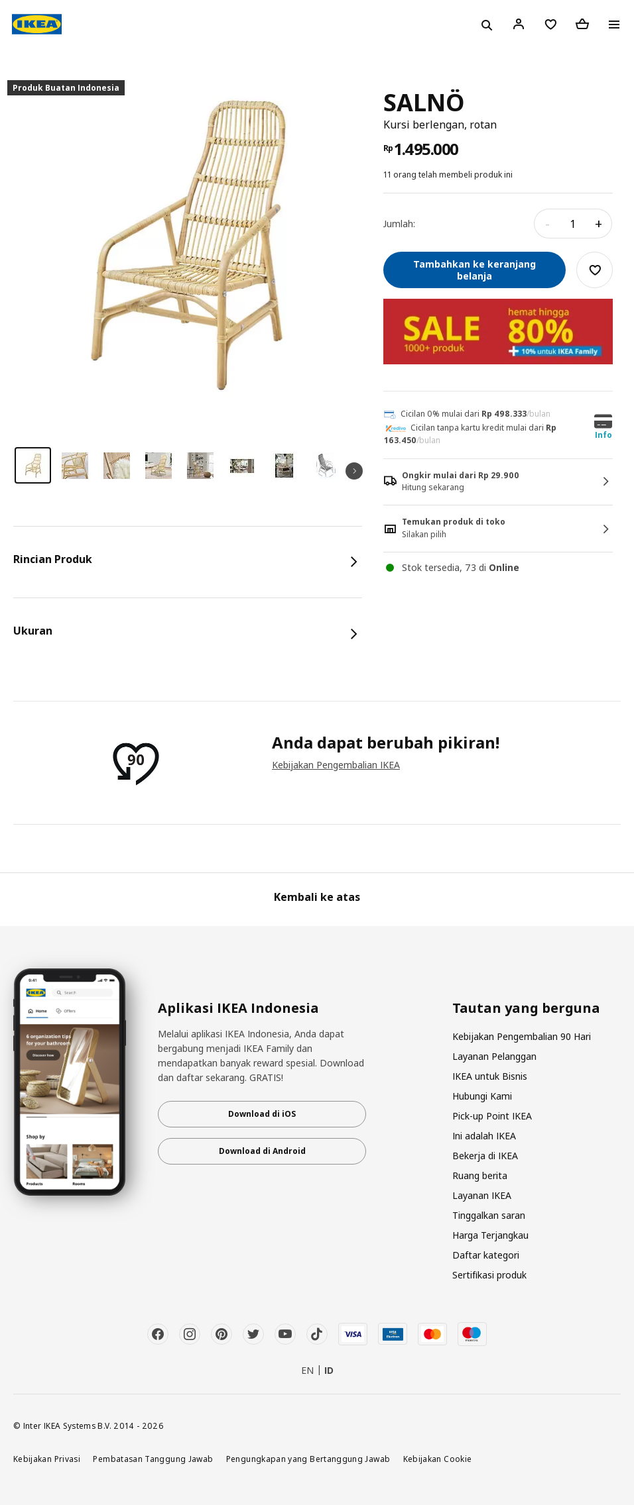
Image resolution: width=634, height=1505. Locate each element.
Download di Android (262, 1151)
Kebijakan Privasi (46, 1458)
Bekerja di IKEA (485, 1155)
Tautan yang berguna (526, 1008)
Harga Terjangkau (490, 1235)
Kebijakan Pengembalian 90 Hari (521, 1036)
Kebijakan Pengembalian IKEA (336, 764)
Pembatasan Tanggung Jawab (153, 1458)
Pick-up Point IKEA (492, 1116)
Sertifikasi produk (489, 1275)
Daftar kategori (485, 1255)
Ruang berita (479, 1175)
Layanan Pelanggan (494, 1056)
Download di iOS (262, 1113)
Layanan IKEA (481, 1195)
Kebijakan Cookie (437, 1458)
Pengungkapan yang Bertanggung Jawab (308, 1458)
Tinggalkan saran (488, 1215)
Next (354, 471)
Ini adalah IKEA (484, 1135)
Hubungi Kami (482, 1096)
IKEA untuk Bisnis (489, 1076)
